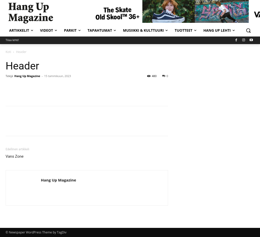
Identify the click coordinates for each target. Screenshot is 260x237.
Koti (8, 52)
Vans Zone (15, 156)
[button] (248, 30)
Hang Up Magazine (27, 76)
